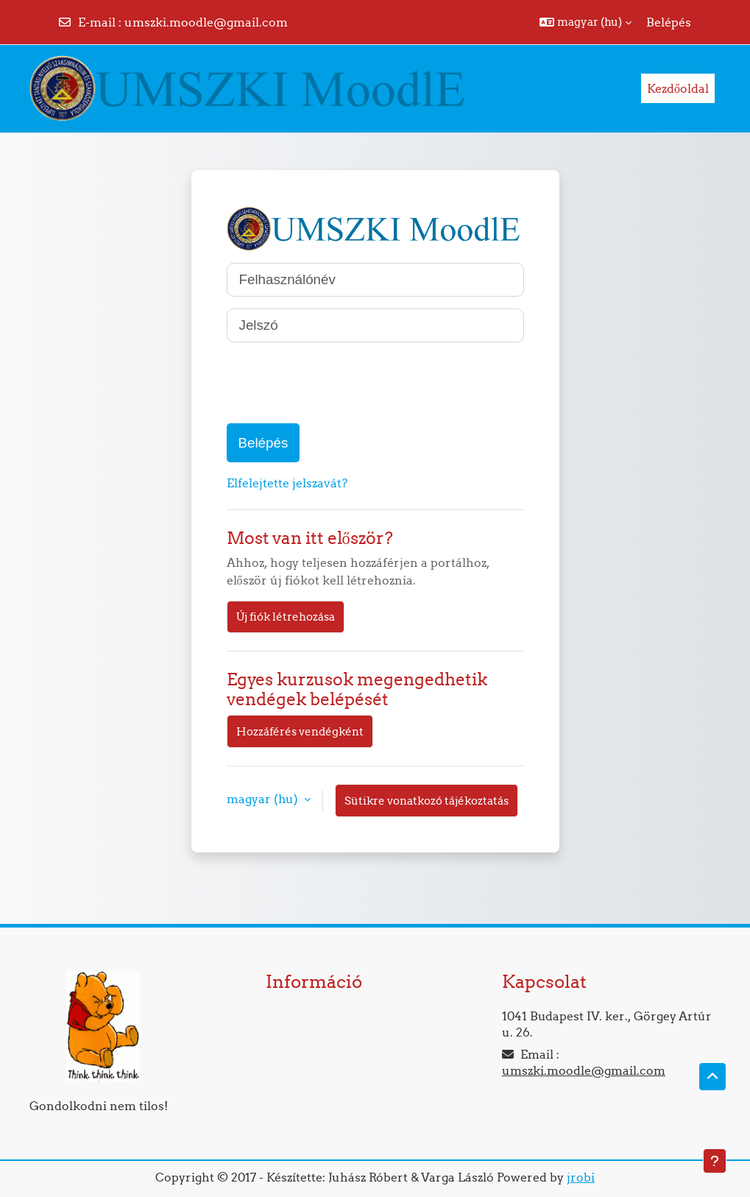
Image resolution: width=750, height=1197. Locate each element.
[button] (585, 22)
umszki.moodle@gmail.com (206, 22)
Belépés (668, 22)
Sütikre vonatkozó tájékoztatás (426, 801)
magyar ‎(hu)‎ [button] (264, 798)
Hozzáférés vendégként (300, 731)
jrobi (581, 1177)
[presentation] (338, 383)
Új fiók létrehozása (285, 617)
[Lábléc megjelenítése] (714, 1160)
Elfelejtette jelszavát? (287, 483)
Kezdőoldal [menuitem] (678, 88)
